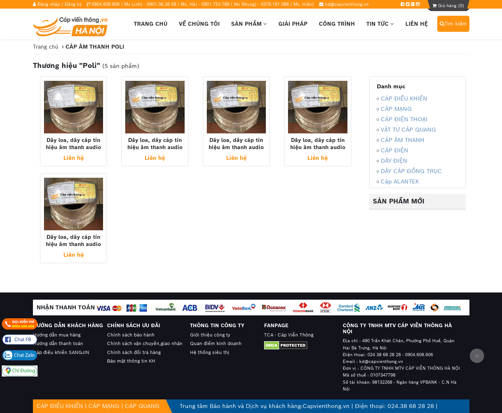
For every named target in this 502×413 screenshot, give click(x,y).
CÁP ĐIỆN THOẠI (404, 119)
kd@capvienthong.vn (347, 4)
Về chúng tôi (199, 23)
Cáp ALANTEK (400, 181)
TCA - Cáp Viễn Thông (288, 335)
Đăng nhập (49, 4)
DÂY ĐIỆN (394, 160)
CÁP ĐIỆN (394, 150)
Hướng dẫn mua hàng (57, 335)
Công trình (337, 23)
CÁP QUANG (142, 406)
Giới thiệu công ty (210, 335)
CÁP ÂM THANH (402, 140)
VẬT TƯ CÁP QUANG (408, 129)
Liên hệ (416, 23)
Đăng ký (73, 4)
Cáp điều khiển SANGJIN (61, 352)
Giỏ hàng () (448, 5)
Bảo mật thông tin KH (131, 361)
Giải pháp (292, 23)
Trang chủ (150, 23)
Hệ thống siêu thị (209, 352)
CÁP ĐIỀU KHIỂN (404, 98)
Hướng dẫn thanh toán (58, 343)
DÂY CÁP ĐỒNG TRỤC (411, 171)
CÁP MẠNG (396, 109)
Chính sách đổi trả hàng (134, 352)
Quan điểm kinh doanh (216, 343)
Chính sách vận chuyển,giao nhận (144, 343)
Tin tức (380, 23)
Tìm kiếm (453, 23)
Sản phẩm (249, 23)
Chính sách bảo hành (131, 335)
